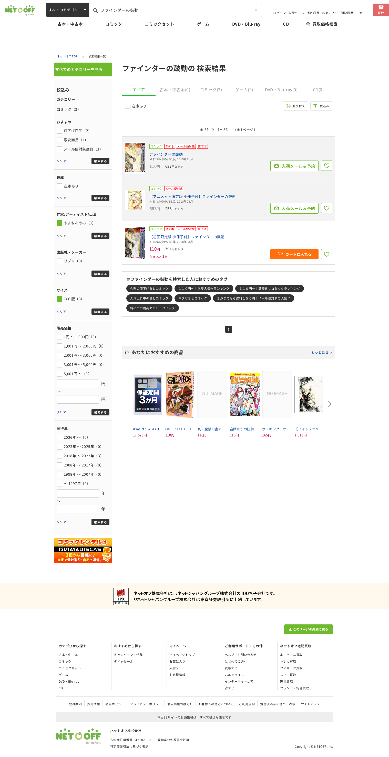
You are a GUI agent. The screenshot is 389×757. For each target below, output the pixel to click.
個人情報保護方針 (180, 704)
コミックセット (159, 24)
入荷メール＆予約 (298, 166)
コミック (113, 24)
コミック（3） (69, 109)
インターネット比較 (239, 681)
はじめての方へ (236, 661)
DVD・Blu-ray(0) (281, 89)
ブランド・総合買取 (294, 688)
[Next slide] (330, 404)
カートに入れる (298, 254)
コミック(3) (211, 89)
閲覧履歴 (347, 13)
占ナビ (229, 688)
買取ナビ (231, 668)
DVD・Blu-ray (246, 24)
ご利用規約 (247, 704)
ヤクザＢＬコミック (192, 298)
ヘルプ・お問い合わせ (241, 654)
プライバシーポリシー (146, 704)
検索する (100, 161)
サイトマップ (310, 704)
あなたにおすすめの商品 (231, 352)
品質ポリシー (115, 704)
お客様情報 (177, 674)
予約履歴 (313, 13)
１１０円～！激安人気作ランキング (204, 288)
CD (286, 24)
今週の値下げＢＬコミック (149, 288)
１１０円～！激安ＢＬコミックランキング (269, 288)
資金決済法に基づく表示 (277, 704)
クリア (61, 160)
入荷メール (296, 13)
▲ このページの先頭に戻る (308, 629)
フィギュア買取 (291, 668)
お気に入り (330, 13)
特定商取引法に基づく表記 (129, 746)
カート (364, 13)
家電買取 (286, 681)
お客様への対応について (215, 704)
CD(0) (318, 89)
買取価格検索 (322, 24)
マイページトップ (182, 654)
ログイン (279, 13)
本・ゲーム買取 (291, 654)
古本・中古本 (70, 24)
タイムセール (123, 661)
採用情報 (93, 704)
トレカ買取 (288, 661)
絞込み (324, 106)
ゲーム (203, 24)
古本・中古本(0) (175, 89)
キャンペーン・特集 (128, 654)
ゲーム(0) (244, 89)
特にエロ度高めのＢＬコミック (152, 308)
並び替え (298, 106)
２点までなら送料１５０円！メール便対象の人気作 (253, 298)
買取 (381, 13)
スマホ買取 (288, 674)
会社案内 (75, 704)
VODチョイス (234, 674)
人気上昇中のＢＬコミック (149, 298)
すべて (138, 89)
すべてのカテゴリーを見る (79, 69)
